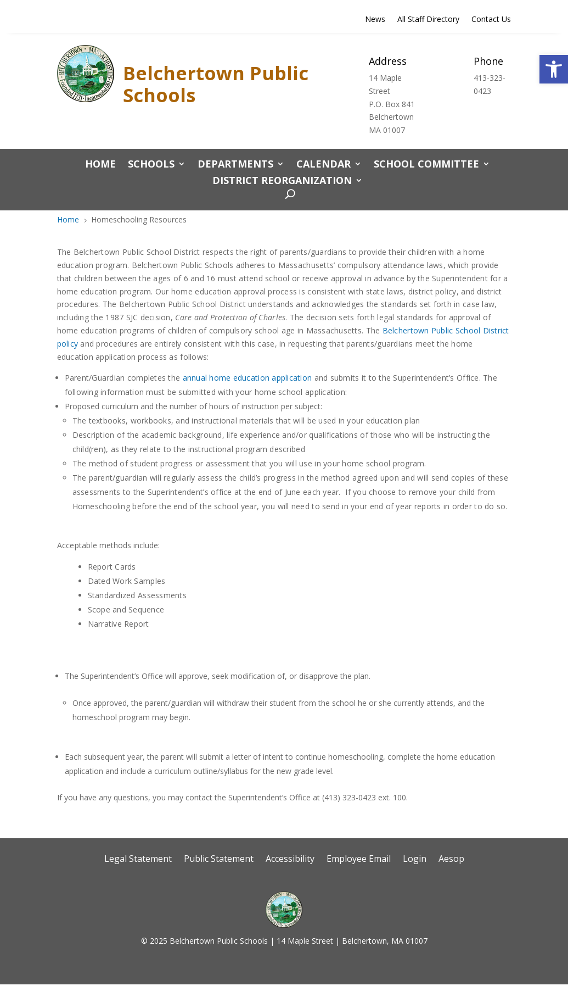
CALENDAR (323, 165)
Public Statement (219, 860)
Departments (235, 165)
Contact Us (491, 19)
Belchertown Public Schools (215, 84)
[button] (553, 69)
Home (100, 165)
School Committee (426, 165)
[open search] (287, 194)
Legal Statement (138, 860)
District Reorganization (282, 181)
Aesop (451, 860)
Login (414, 860)
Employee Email (359, 860)
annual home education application (247, 377)
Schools (151, 165)
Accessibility (290, 860)
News (375, 19)
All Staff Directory (428, 19)
